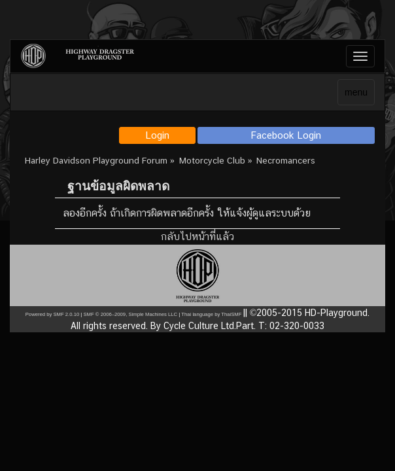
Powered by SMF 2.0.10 (52, 314)
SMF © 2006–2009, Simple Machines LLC (130, 314)
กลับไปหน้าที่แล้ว (197, 236)
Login (157, 135)
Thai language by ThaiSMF (211, 314)
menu (356, 92)
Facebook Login (286, 135)
